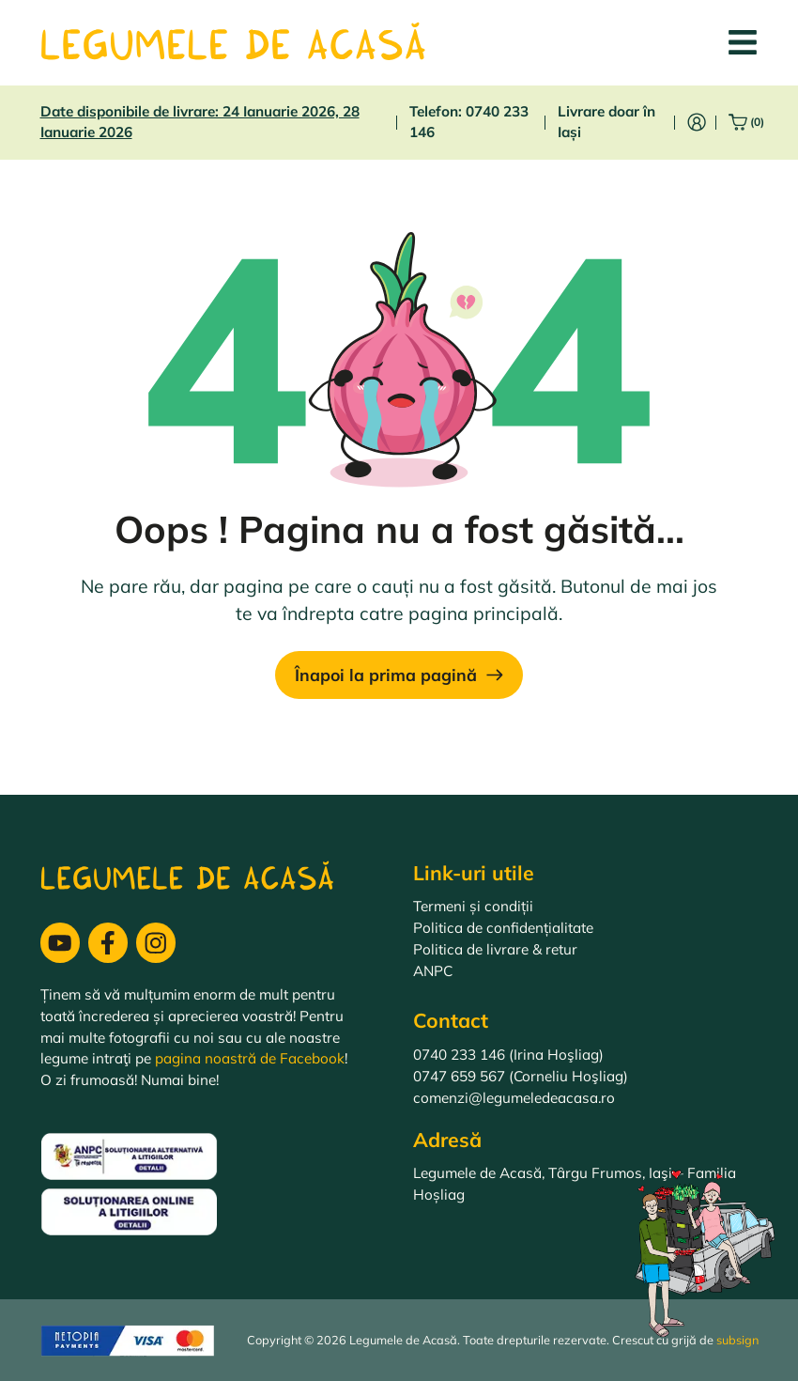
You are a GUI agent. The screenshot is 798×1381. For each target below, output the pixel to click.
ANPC (433, 971)
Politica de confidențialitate (503, 928)
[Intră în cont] (696, 122)
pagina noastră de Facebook (250, 1058)
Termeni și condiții (473, 906)
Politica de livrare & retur (495, 949)
